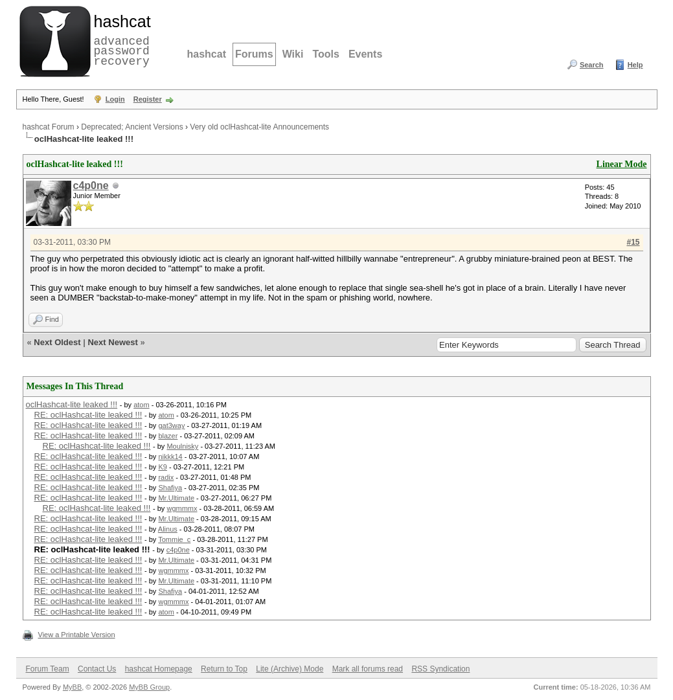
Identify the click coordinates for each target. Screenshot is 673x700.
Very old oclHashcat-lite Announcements (259, 126)
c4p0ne (91, 185)
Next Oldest (57, 342)
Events (365, 54)
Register (147, 99)
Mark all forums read (367, 668)
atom (141, 405)
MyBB (72, 687)
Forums (254, 54)
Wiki (293, 54)
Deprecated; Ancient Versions (132, 126)
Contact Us (97, 668)
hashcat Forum (48, 126)
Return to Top (224, 668)
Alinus (167, 529)
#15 (632, 242)
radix (166, 477)
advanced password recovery (120, 39)
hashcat (206, 54)
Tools (325, 54)
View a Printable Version (76, 634)
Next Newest (112, 342)
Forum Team (47, 668)
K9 (162, 467)
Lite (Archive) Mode (289, 668)
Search (592, 65)
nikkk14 (170, 456)
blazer (167, 436)
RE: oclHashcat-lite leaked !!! (88, 415)
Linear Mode (622, 164)
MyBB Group (149, 687)
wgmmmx (181, 508)
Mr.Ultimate (176, 498)
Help (635, 65)
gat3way (171, 425)
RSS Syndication (440, 668)
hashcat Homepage (158, 668)
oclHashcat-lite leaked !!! (72, 404)
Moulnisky (182, 446)
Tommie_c (174, 539)
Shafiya (170, 487)
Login (115, 99)
